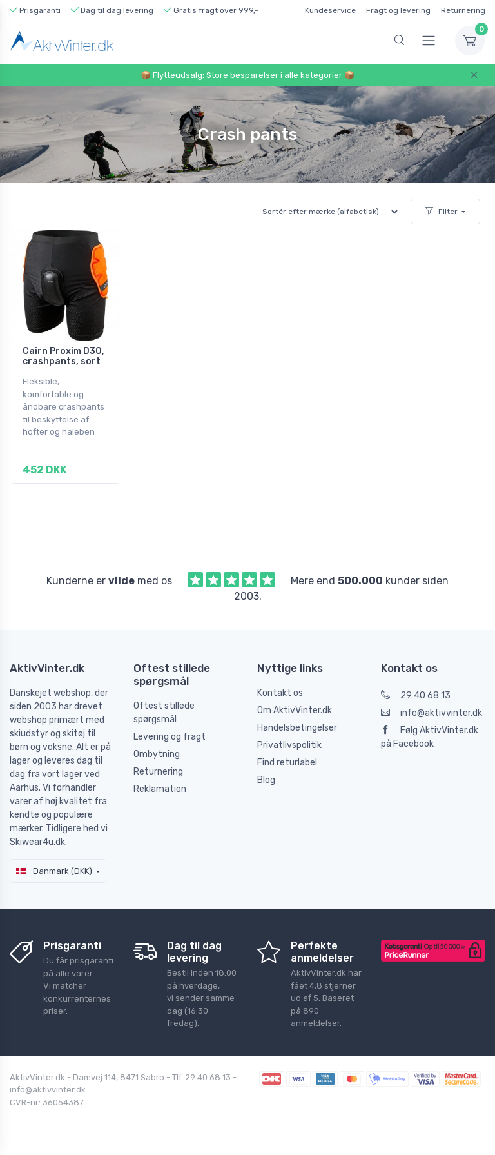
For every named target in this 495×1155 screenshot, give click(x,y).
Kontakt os (280, 692)
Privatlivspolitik (289, 745)
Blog (266, 780)
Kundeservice (330, 10)
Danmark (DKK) (54, 871)
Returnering (463, 10)
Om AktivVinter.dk (294, 710)
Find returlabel (287, 762)
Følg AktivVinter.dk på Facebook (429, 737)
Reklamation (159, 789)
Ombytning (156, 754)
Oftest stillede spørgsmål (164, 712)
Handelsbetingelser (297, 727)
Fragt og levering (398, 10)
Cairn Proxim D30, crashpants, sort (63, 357)
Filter (441, 211)
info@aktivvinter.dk (431, 712)
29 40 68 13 (416, 695)
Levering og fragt (169, 736)
